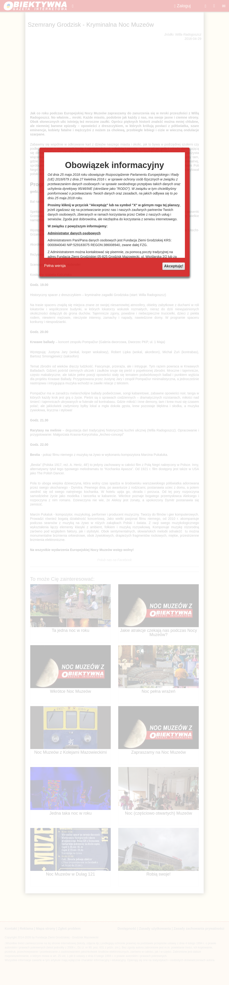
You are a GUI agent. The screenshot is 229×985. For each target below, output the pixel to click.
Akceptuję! (173, 266)
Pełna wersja (55, 266)
